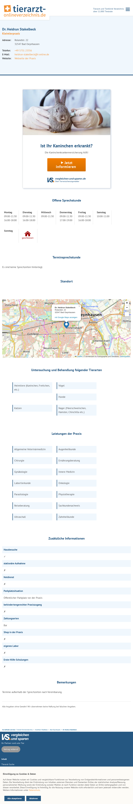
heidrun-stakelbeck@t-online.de (32, 54)
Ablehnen (33, 798)
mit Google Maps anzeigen (66, 317)
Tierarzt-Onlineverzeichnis (24, 730)
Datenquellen (125, 356)
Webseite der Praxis (25, 58)
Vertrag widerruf (11, 749)
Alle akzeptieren (14, 798)
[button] (66, 325)
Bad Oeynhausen (55, 730)
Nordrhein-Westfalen (41, 730)
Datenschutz (34, 790)
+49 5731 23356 (23, 50)
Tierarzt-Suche (7, 764)
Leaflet (78, 356)
